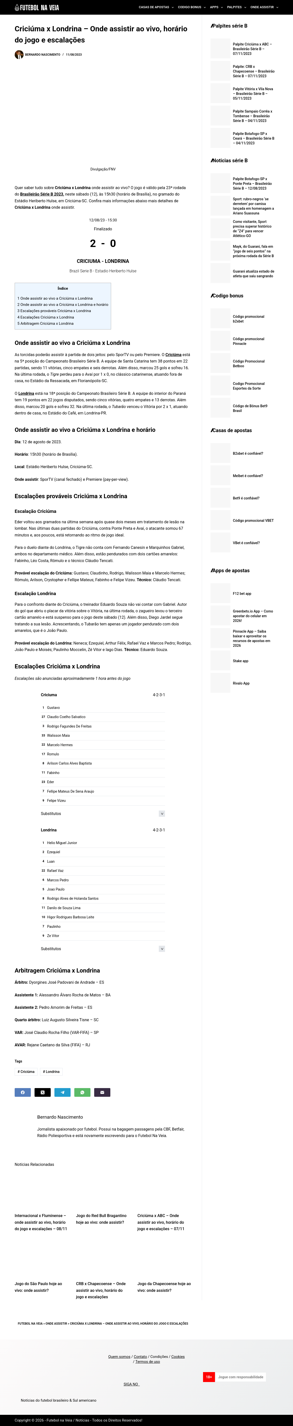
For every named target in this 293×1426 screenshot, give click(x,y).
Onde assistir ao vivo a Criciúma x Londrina (55, 298)
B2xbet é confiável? (248, 453)
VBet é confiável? (246, 543)
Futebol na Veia (30, 1323)
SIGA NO (132, 1384)
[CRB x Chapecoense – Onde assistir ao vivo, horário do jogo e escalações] (103, 1258)
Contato (140, 1356)
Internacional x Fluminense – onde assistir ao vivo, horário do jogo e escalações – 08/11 (41, 1222)
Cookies (178, 1356)
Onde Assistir (264, 7)
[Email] (102, 1092)
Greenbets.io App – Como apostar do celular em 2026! (253, 616)
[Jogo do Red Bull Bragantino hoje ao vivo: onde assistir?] (103, 1190)
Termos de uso (147, 1361)
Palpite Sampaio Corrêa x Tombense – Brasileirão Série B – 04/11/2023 (252, 116)
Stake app (240, 661)
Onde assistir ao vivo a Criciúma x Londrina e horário (62, 304)
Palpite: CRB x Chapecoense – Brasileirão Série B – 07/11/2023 (254, 71)
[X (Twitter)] (43, 1092)
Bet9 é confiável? (246, 498)
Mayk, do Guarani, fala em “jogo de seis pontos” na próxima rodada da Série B (253, 251)
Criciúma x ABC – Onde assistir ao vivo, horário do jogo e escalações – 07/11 (160, 1222)
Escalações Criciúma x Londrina (45, 317)
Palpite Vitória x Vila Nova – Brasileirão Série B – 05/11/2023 (253, 93)
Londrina (26, 393)
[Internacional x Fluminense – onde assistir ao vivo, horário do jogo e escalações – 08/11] (42, 1190)
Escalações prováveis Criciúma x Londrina (54, 311)
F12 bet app (242, 594)
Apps (217, 7)
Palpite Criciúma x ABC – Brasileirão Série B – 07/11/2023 (252, 49)
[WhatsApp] (82, 1092)
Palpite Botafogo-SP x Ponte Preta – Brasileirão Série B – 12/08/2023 (252, 183)
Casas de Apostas (157, 7)
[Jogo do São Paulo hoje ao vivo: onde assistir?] (42, 1258)
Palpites (237, 7)
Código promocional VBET (253, 521)
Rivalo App (241, 683)
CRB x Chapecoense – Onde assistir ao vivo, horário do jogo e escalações (101, 1290)
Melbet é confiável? (248, 476)
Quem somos (119, 1356)
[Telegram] (62, 1092)
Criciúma (174, 354)
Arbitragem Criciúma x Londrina (45, 323)
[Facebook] (23, 1092)
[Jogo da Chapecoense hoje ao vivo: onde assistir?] (164, 1258)
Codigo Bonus (193, 7)
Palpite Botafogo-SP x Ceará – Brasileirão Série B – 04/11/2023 (253, 138)
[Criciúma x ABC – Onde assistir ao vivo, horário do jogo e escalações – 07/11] (164, 1190)
